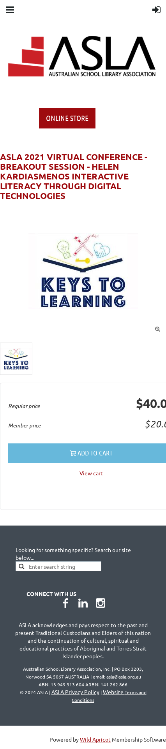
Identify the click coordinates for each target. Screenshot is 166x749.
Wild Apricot (95, 739)
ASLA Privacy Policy (75, 691)
